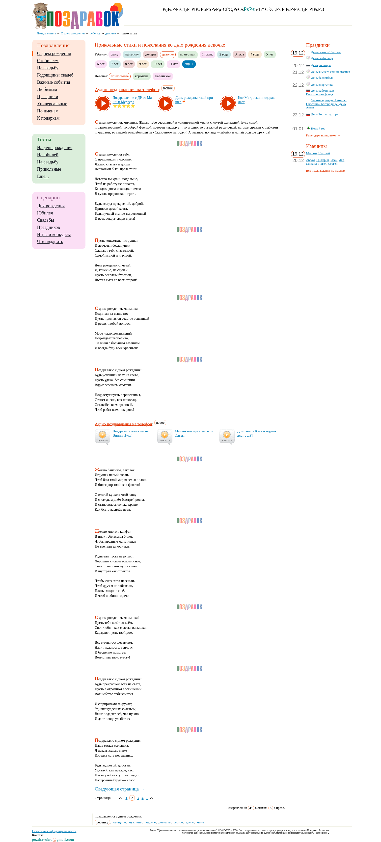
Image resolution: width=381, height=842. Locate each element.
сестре (178, 822)
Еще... (43, 176)
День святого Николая (326, 52)
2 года (223, 54)
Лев (341, 160)
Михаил (311, 163)
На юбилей (47, 154)
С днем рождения (54, 53)
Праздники (47, 96)
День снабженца (322, 58)
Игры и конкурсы (54, 234)
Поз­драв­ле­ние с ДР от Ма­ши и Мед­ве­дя (133, 100)
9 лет (142, 64)
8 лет (129, 64)
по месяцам (187, 54)
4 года (254, 54)
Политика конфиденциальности (54, 831)
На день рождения (55, 147)
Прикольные (49, 169)
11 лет (173, 64)
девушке (164, 822)
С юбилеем (48, 60)
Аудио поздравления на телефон (127, 89)
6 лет (101, 64)
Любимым (47, 89)
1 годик (207, 54)
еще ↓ (189, 64)
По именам (47, 110)
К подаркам (48, 118)
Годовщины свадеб (55, 75)
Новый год (318, 128)
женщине (119, 822)
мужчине (135, 822)
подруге (150, 822)
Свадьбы (45, 220)
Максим (311, 153)
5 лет (269, 54)
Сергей (332, 163)
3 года (239, 54)
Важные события (53, 82)
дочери (150, 54)
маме (200, 822)
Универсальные (52, 103)
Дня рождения (51, 205)
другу (190, 822)
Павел (322, 163)
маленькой (162, 76)
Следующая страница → (120, 788)
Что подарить (50, 241)
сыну (114, 54)
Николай (324, 153)
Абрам (310, 160)
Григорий (322, 160)
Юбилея (45, 212)
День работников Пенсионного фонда (320, 92)
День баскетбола (322, 77)
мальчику (132, 54)
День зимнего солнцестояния (330, 72)
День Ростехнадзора (324, 114)
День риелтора (321, 65)
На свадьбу (47, 67)
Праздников (48, 227)
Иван (333, 160)
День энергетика (322, 84)
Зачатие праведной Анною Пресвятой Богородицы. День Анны (326, 104)
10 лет (157, 64)
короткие (141, 76)
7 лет (114, 64)
